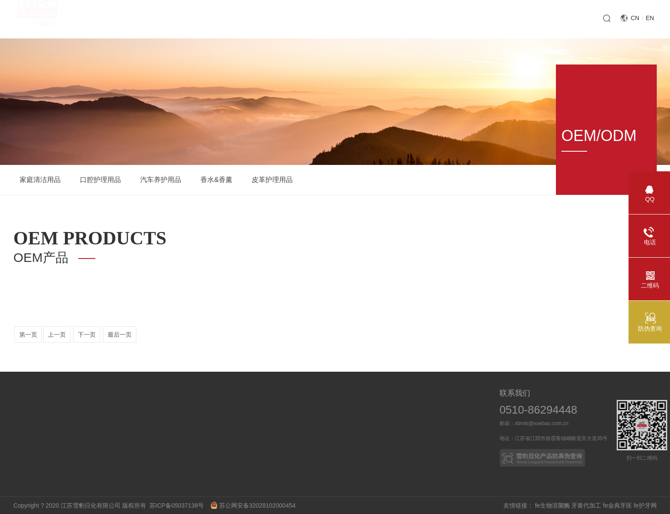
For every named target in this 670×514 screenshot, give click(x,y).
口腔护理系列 (238, 414)
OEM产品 (318, 446)
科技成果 (87, 414)
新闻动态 (163, 414)
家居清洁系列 (238, 430)
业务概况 (317, 414)
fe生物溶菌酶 (552, 505)
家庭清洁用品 (40, 179)
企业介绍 (11, 414)
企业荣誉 (11, 430)
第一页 (28, 334)
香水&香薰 (216, 179)
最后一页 (120, 334)
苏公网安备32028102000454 (253, 505)
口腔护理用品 (100, 179)
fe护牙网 (645, 505)
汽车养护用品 (160, 179)
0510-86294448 (552, 409)
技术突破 (87, 446)
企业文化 (11, 462)
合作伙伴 (317, 430)
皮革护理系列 (238, 446)
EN (650, 18)
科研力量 (87, 430)
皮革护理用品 (272, 179)
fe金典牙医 (617, 505)
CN (635, 18)
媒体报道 (163, 430)
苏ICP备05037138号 (179, 505)
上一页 (57, 334)
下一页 (87, 334)
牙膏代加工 (586, 505)
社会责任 (11, 446)
